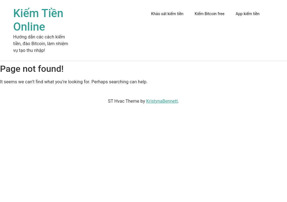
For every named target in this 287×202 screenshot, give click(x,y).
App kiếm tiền (248, 14)
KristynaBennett (162, 101)
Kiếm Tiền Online (38, 20)
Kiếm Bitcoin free (209, 14)
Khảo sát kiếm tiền (167, 14)
